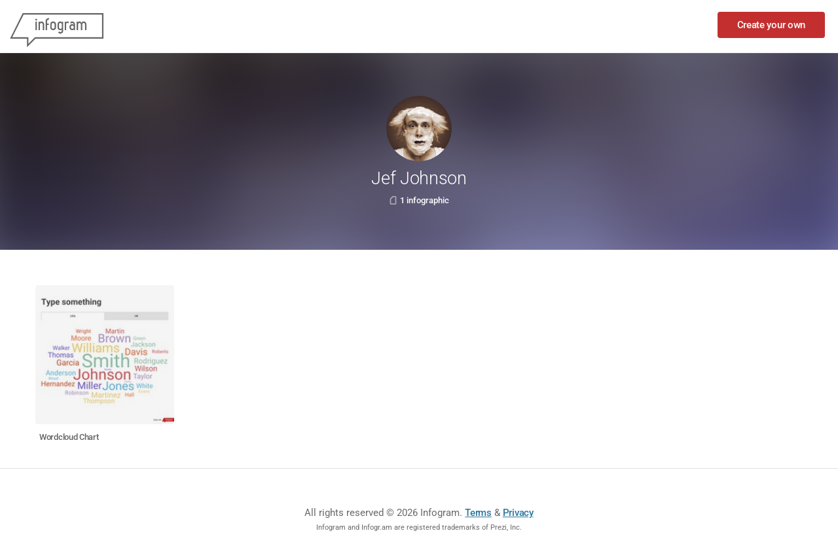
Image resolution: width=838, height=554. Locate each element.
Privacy (518, 513)
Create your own (771, 25)
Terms (478, 513)
